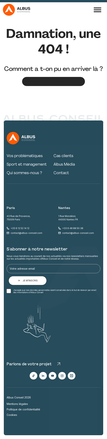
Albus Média (64, 165)
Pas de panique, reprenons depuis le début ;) (53, 81)
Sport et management (27, 165)
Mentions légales (17, 404)
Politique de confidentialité (23, 409)
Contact (61, 173)
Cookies (12, 415)
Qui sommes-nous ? (24, 173)
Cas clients (63, 156)
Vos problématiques (25, 156)
